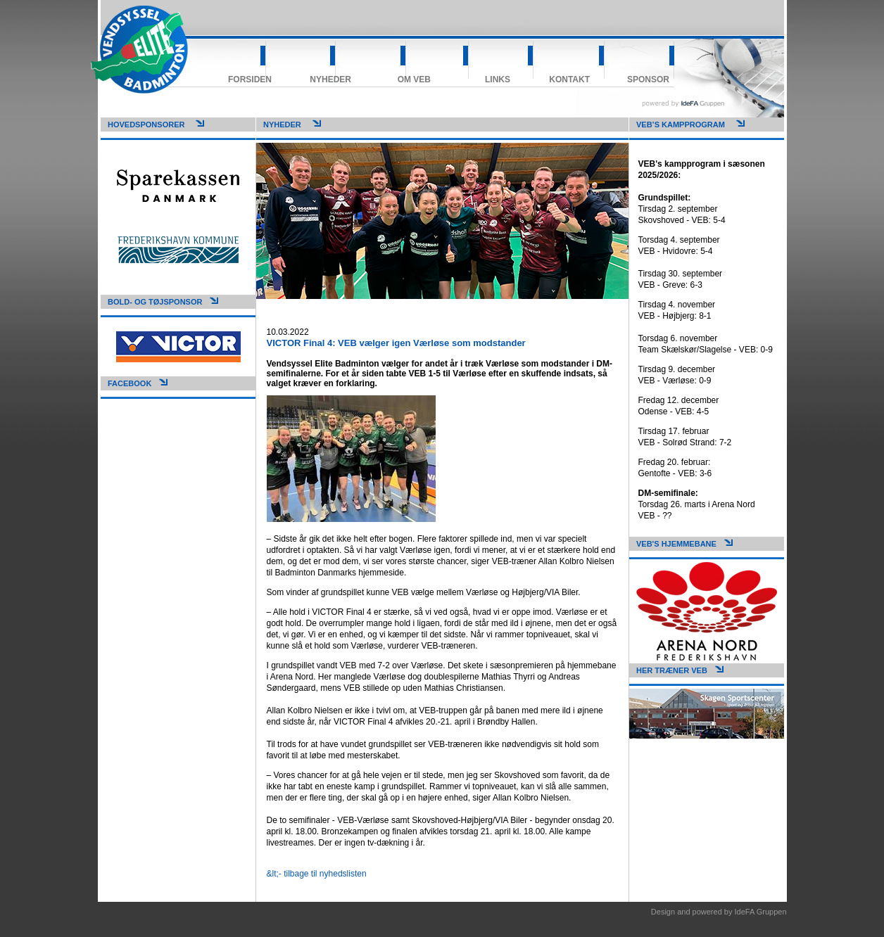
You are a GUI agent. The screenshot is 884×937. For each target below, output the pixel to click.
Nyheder (330, 79)
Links (497, 79)
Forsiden (250, 79)
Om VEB (414, 79)
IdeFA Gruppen (761, 911)
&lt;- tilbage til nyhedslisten (317, 874)
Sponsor (648, 79)
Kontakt (569, 79)
